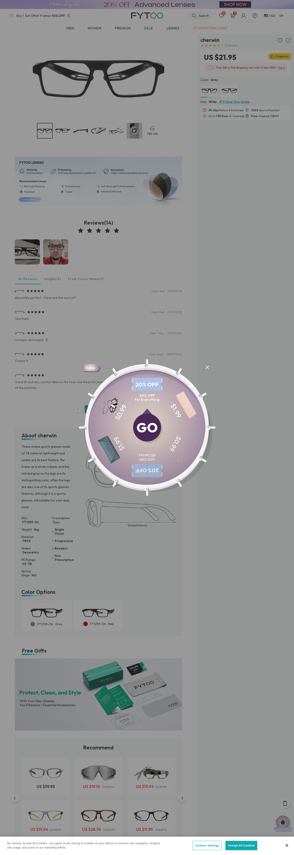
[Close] (287, 845)
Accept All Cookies (241, 845)
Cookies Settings (207, 845)
